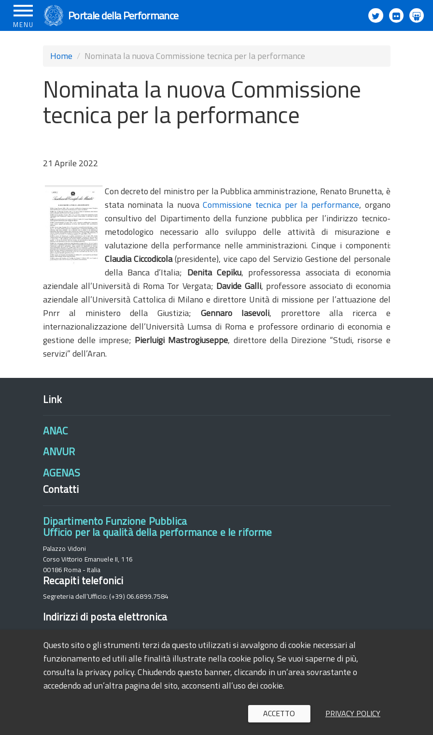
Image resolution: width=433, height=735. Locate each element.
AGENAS (62, 472)
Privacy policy (352, 713)
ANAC (55, 430)
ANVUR (59, 451)
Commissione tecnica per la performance (281, 204)
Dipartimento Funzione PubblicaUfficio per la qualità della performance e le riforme (157, 526)
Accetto (279, 713)
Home (61, 55)
